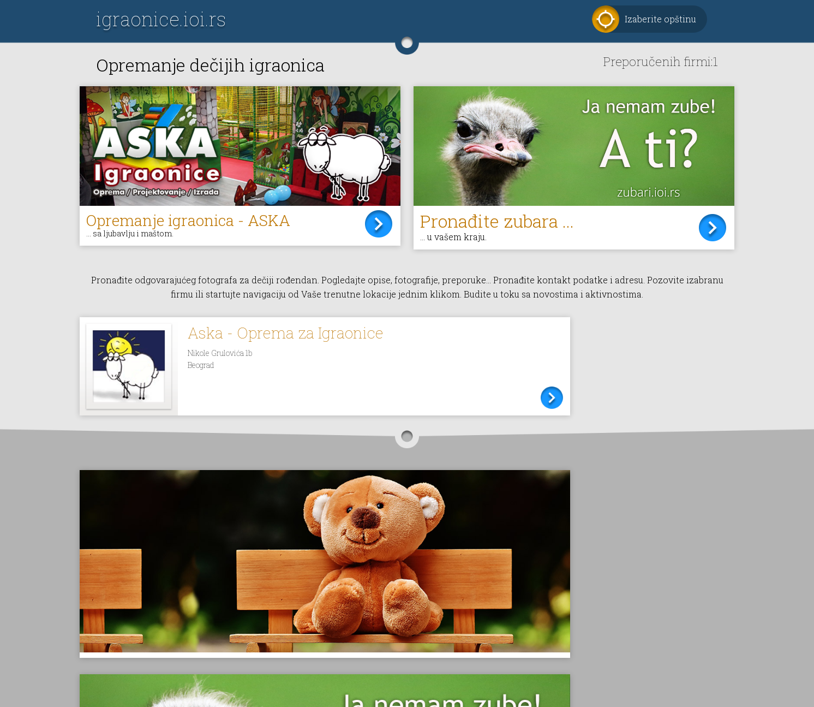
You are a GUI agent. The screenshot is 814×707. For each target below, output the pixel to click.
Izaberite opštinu (660, 19)
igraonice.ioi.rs (161, 19)
